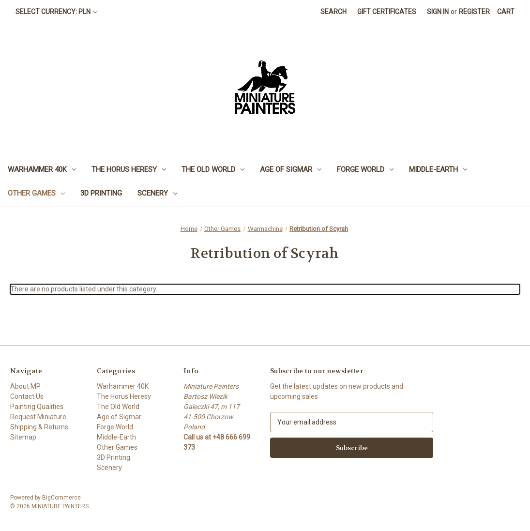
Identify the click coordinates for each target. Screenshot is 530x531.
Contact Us (27, 396)
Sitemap (23, 437)
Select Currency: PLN (56, 11)
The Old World (213, 169)
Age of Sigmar (290, 169)
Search (333, 11)
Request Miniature (38, 417)
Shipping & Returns (39, 427)
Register (474, 11)
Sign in (438, 11)
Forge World (365, 169)
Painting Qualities (36, 406)
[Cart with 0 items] (506, 12)
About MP (25, 386)
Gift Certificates (386, 11)
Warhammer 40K (42, 169)
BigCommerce (61, 497)
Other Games (36, 193)
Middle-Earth (438, 169)
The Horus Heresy (128, 169)
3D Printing (101, 193)
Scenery (157, 193)
